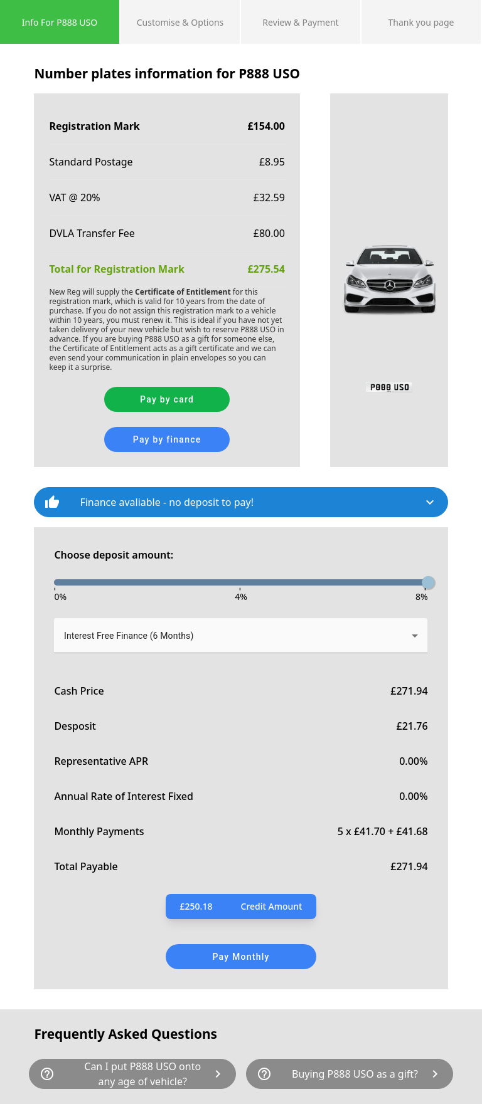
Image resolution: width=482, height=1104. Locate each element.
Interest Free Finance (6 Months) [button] (128, 636)
